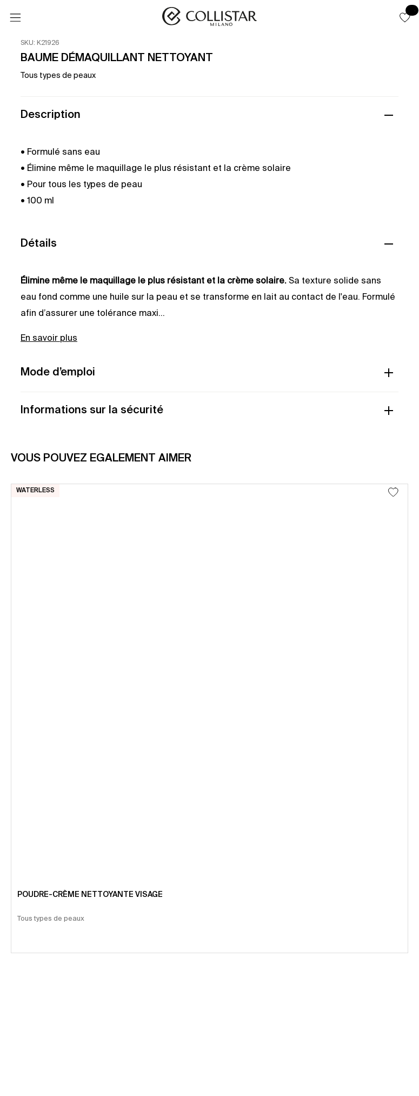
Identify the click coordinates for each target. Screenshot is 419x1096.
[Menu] (15, 18)
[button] (405, 17)
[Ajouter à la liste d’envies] (393, 492)
